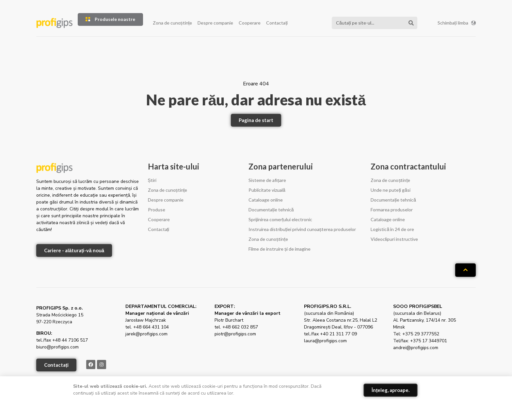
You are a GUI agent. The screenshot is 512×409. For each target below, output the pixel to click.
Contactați (277, 23)
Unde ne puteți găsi (390, 190)
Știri (152, 180)
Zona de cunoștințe (172, 23)
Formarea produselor (392, 209)
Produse (156, 209)
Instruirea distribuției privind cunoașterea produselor (302, 229)
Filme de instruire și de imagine (279, 249)
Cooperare (250, 23)
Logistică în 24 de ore (392, 229)
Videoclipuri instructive (394, 239)
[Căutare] (411, 23)
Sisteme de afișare (267, 180)
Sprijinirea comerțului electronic (280, 219)
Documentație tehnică (271, 209)
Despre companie (215, 23)
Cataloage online (265, 200)
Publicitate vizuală (266, 190)
